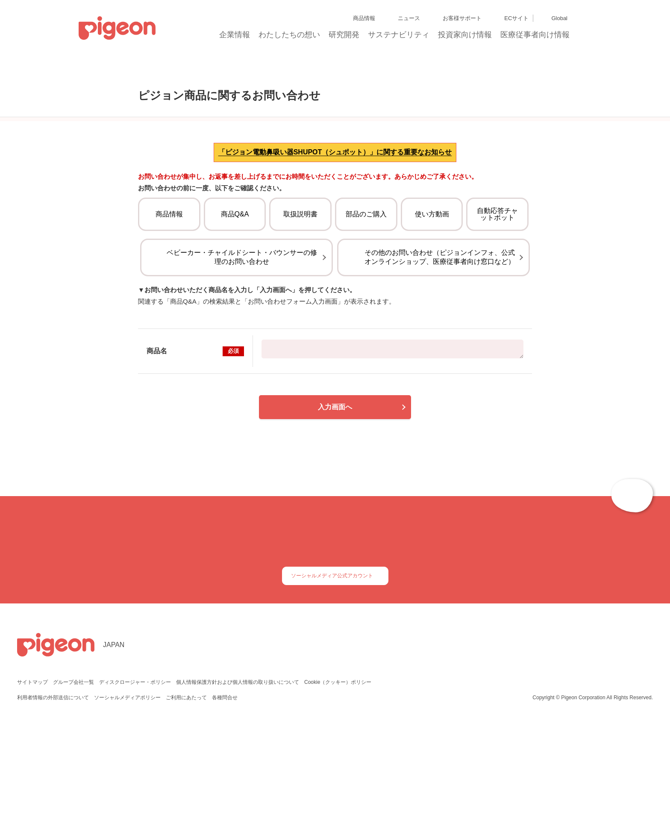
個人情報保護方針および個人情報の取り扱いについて (236, 774)
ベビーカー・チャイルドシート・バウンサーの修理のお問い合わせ (242, 336)
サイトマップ (32, 774)
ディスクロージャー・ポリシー (134, 774)
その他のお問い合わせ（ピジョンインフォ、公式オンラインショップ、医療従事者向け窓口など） (439, 336)
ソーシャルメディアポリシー (127, 790)
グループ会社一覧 (73, 774)
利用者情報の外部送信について (53, 790)
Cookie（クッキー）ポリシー (337, 774)
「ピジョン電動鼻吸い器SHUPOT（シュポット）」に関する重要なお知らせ (335, 210)
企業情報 (235, 37)
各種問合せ (224, 790)
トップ (121, 68)
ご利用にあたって (185, 790)
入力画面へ (335, 486)
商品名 (195, 430)
